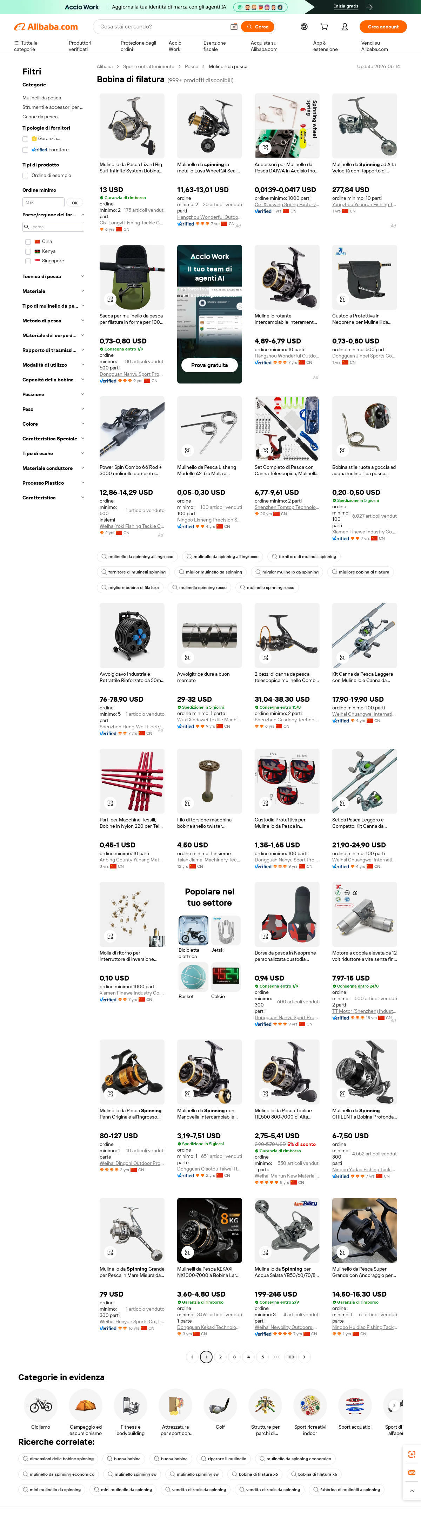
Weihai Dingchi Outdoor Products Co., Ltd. (132, 1163)
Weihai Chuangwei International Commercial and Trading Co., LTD (364, 714)
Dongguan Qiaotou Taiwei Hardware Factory (209, 1169)
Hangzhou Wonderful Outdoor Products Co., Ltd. (209, 217)
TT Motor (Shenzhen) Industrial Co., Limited (364, 1011)
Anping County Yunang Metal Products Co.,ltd (132, 860)
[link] (412, 1454)
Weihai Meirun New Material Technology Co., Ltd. (287, 1176)
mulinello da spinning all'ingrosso (137, 556)
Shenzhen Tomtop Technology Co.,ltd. (287, 507)
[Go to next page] (304, 1357)
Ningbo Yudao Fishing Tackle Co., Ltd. (364, 1169)
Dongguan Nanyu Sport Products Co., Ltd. (132, 374)
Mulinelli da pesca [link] (228, 66)
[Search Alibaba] (162, 27)
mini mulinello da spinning (52, 1490)
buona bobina (124, 1459)
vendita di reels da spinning (195, 1490)
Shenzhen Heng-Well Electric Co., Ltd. (132, 726)
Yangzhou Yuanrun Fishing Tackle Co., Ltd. (364, 204)
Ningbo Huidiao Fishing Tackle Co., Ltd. (364, 1327)
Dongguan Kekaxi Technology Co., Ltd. (209, 1327)
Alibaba (105, 66)
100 (290, 1357)
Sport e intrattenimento (148, 66)
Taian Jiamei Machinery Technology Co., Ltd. (209, 860)
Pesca (191, 66)
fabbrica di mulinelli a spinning (346, 1490)
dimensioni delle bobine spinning (58, 1459)
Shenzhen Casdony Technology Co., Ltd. (287, 719)
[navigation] (53, 712)
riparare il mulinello (223, 1459)
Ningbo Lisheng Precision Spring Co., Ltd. (209, 520)
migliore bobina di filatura (360, 572)
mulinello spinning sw (132, 1474)
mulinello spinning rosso (199, 587)
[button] (234, 26)
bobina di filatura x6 (255, 1474)
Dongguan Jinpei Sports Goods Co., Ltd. (364, 356)
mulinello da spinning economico (295, 1459)
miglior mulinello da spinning (210, 572)
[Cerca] (257, 26)
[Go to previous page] (192, 1357)
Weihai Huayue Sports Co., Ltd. (132, 1321)
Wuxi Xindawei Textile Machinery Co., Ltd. (209, 719)
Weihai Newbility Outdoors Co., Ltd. (287, 1327)
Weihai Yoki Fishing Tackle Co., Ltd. (132, 526)
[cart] (325, 28)
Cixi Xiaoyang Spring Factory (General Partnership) (287, 204)
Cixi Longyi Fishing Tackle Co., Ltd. (132, 222)
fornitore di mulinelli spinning (304, 556)
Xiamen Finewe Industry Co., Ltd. (364, 532)
